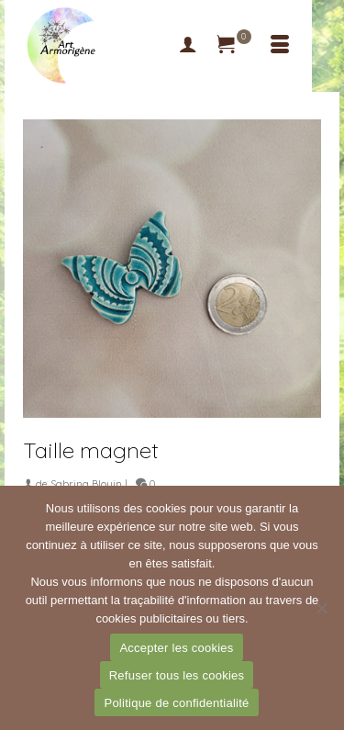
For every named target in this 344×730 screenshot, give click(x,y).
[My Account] (188, 46)
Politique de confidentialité (176, 703)
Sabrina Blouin (86, 483)
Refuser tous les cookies (177, 675)
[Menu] (280, 46)
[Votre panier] (234, 46)
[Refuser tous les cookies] (321, 608)
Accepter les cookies (176, 648)
